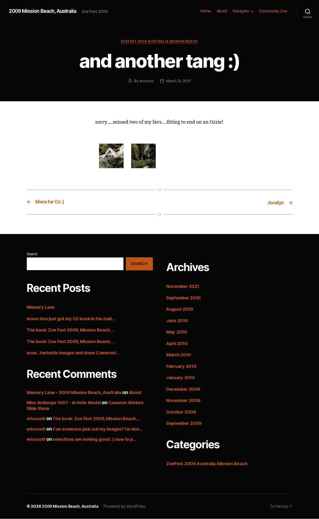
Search (32, 254)
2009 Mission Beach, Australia (45, 11)
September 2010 (184, 298)
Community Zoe (273, 11)
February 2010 (182, 366)
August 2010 (180, 309)
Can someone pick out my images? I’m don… (101, 429)
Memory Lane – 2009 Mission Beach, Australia (76, 392)
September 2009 (185, 423)
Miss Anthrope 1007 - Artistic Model (66, 403)
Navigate (241, 11)
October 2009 (181, 412)
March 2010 (179, 355)
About (222, 11)
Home (205, 11)
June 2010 (178, 321)
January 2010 (181, 377)
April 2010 (177, 343)
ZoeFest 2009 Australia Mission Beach (159, 42)
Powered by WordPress (126, 506)
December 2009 (184, 389)
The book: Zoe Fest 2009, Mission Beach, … (73, 330)
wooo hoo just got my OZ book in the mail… (73, 319)
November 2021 (184, 286)
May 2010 (177, 332)
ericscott (145, 81)
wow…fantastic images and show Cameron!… (75, 353)
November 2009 (184, 400)
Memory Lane (41, 307)
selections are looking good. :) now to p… (97, 439)
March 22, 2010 (178, 81)
